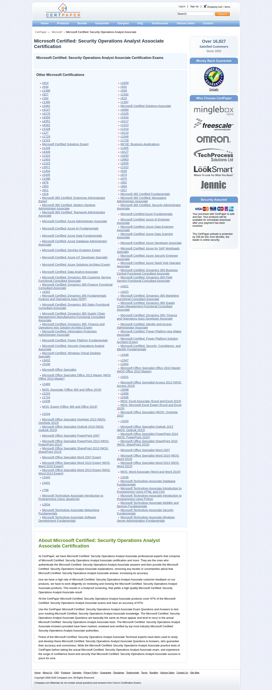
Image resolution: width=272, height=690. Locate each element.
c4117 (124, 121)
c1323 (46, 163)
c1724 (46, 397)
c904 (123, 186)
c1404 (46, 171)
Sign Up (194, 6)
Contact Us (182, 672)
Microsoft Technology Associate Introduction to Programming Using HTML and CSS (149, 490)
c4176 (46, 113)
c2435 (46, 175)
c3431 (46, 483)
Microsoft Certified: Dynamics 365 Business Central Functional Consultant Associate (147, 271)
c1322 (124, 167)
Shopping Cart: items (217, 7)
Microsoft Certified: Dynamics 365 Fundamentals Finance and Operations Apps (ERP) (72, 297)
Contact (208, 23)
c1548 (124, 354)
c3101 (124, 377)
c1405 (124, 148)
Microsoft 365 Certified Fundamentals (145, 194)
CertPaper (41, 32)
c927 (45, 94)
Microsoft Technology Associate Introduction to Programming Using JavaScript (70, 497)
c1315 (46, 140)
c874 (123, 175)
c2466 (124, 393)
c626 (123, 171)
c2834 (46, 504)
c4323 (124, 292)
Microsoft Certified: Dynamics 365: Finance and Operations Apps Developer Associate (147, 317)
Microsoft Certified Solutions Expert (65, 144)
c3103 (46, 393)
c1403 (46, 159)
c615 (123, 98)
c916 (45, 194)
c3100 (124, 421)
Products (63, 23)
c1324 (46, 155)
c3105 (124, 113)
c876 (45, 182)
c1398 (46, 178)
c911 (45, 190)
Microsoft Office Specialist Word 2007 (145, 450)
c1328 (46, 129)
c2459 (124, 83)
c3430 (124, 155)
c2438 (46, 401)
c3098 (124, 389)
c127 (45, 132)
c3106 (124, 477)
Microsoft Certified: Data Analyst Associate (70, 272)
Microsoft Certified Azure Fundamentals (146, 214)
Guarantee (102, 23)
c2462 (46, 106)
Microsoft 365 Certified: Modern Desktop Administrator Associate (66, 206)
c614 (45, 83)
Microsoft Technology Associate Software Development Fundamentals (67, 519)
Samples (123, 23)
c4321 (124, 286)
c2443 (46, 477)
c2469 (46, 384)
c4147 (46, 109)
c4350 (46, 117)
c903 (45, 186)
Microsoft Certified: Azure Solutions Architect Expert (76, 264)
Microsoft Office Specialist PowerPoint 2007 (71, 435)
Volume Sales (186, 23)
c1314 (124, 129)
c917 (123, 190)
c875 (123, 178)
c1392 (124, 94)
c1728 (124, 140)
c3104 (46, 414)
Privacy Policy (91, 672)
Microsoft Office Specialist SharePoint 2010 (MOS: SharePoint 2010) (147, 442)
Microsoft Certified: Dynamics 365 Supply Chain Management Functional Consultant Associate (146, 306)
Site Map (194, 672)
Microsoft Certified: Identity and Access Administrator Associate (144, 325)
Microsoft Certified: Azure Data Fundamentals (72, 235)
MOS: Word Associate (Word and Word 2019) (150, 471)
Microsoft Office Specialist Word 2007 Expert (71, 457)
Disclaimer (118, 672)
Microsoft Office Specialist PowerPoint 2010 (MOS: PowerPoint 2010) (147, 435)
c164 (45, 98)
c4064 (124, 109)
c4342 (46, 125)
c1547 (124, 360)
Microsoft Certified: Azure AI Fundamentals (70, 228)
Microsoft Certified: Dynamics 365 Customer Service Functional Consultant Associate (74, 279)
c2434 (124, 117)
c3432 (46, 360)
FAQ (140, 23)
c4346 (46, 152)
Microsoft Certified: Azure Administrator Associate (74, 221)
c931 (123, 86)
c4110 (124, 132)
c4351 (46, 121)
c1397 (124, 102)
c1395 (46, 102)
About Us (47, 672)
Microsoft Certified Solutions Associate (145, 106)
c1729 (46, 136)
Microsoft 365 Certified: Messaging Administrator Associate (141, 199)
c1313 (124, 125)
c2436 (124, 397)
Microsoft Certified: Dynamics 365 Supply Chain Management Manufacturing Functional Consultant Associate (71, 317)
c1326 (46, 148)
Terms (144, 672)
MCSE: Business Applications (140, 144)
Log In (182, 6)
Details (213, 89)
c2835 (124, 163)
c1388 (46, 90)
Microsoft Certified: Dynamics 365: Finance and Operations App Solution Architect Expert (71, 325)
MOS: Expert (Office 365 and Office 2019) (69, 406)
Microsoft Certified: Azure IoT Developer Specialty (75, 257)
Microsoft (57, 32)
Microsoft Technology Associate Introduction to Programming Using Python (149, 497)
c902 (123, 182)
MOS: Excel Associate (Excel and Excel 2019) (150, 401)
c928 (123, 90)
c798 (45, 490)
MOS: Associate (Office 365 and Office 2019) (71, 389)
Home (44, 23)
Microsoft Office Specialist (59, 369)
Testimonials (160, 23)
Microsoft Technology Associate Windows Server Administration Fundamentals (146, 519)
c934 (45, 86)
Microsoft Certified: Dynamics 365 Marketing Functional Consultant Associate (148, 297)
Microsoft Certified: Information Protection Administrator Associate (67, 333)
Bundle (82, 23)
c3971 (46, 167)
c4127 (124, 152)
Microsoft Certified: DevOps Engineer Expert (71, 250)
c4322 (46, 292)
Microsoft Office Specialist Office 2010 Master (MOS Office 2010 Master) (149, 369)
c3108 (46, 364)
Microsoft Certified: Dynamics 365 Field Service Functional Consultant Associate (144, 279)
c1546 (124, 136)
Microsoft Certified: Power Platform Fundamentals (75, 340)
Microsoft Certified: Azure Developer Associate (151, 243)
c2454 (124, 364)
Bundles (154, 672)
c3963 (124, 159)
